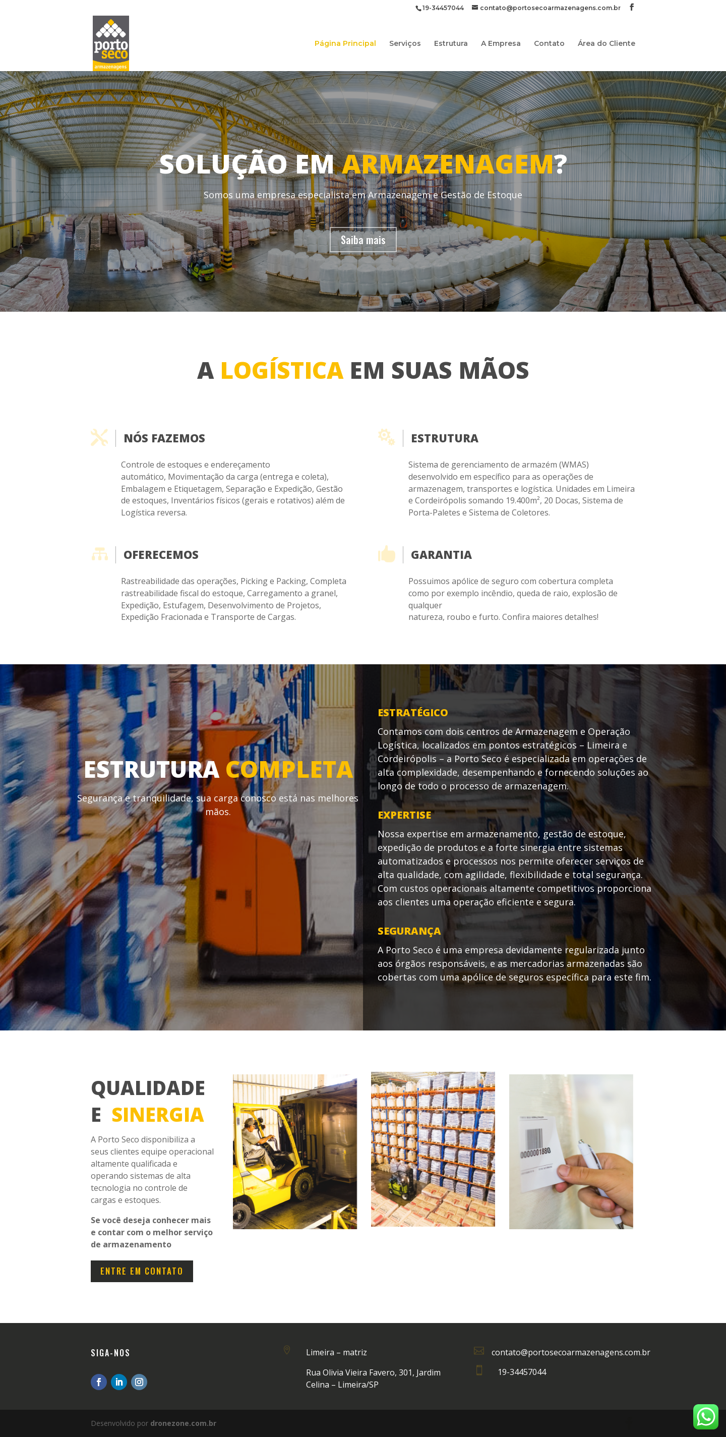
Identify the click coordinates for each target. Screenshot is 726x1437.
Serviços (405, 44)
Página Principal (345, 44)
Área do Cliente (606, 44)
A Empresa (501, 44)
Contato (549, 44)
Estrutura (451, 44)
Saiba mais (363, 239)
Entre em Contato (142, 1270)
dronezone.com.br (183, 1423)
